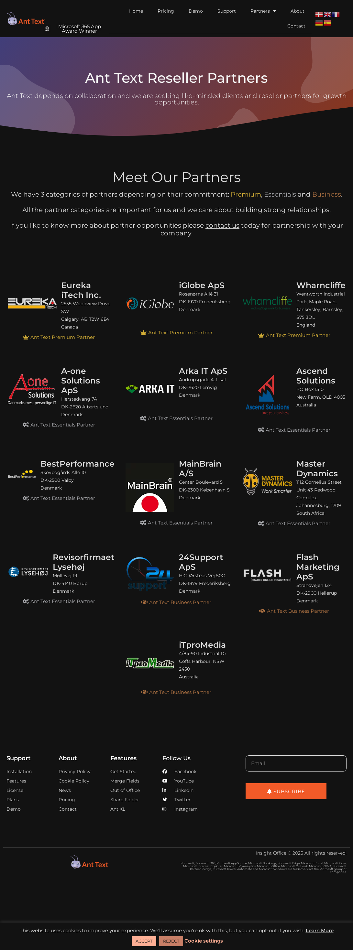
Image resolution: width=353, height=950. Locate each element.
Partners (263, 10)
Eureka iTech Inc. (81, 290)
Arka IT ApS (203, 371)
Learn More (320, 930)
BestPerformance (77, 464)
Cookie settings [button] (203, 941)
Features (123, 758)
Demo (196, 11)
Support (226, 11)
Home (136, 11)
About (297, 11)
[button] (59, 337)
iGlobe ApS (202, 285)
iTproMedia (202, 645)
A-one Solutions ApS (80, 380)
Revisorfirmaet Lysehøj (84, 562)
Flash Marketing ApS (317, 566)
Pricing (166, 11)
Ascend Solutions (315, 375)
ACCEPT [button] (144, 941)
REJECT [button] (171, 941)
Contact (296, 26)
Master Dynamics (317, 468)
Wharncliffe (321, 285)
